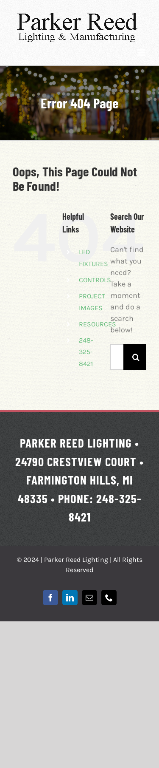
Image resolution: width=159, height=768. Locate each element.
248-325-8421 (86, 351)
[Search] (136, 357)
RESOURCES (97, 324)
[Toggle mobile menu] (141, 52)
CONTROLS (95, 280)
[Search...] (116, 357)
